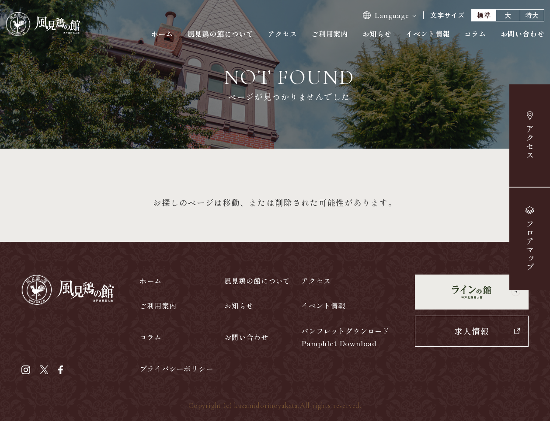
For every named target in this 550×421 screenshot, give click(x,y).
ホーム (162, 33)
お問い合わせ (523, 33)
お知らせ (377, 33)
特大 (533, 15)
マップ (529, 245)
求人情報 (471, 331)
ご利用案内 (329, 33)
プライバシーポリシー (176, 368)
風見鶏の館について (221, 33)
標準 (484, 15)
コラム (475, 33)
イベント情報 (428, 33)
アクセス (530, 142)
